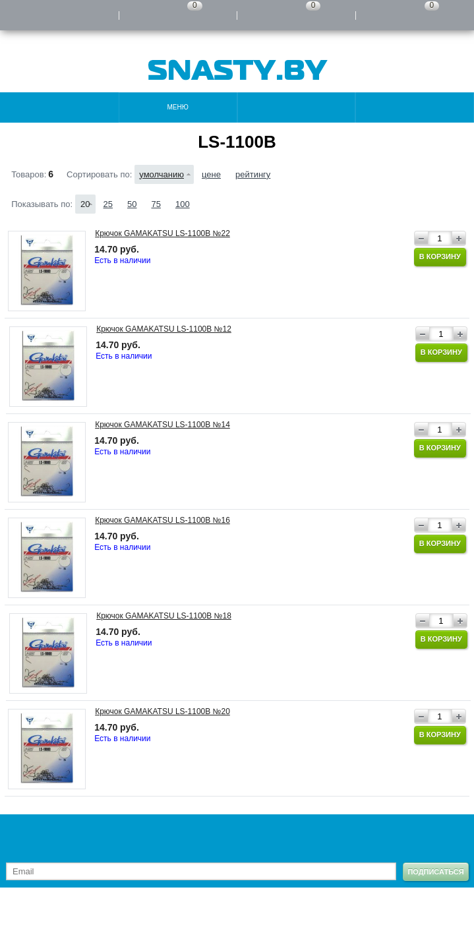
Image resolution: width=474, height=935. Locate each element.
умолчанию (161, 174)
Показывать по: (42, 204)
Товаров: (28, 174)
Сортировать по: (99, 174)
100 (182, 204)
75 (155, 204)
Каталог (59, 107)
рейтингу (252, 174)
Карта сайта (78, 915)
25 (108, 204)
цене (211, 174)
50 (131, 204)
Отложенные (296, 15)
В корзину (440, 256)
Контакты (296, 107)
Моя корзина (414, 15)
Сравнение (178, 15)
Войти (59, 15)
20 (85, 204)
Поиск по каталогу (414, 107)
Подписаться (435, 872)
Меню (177, 107)
